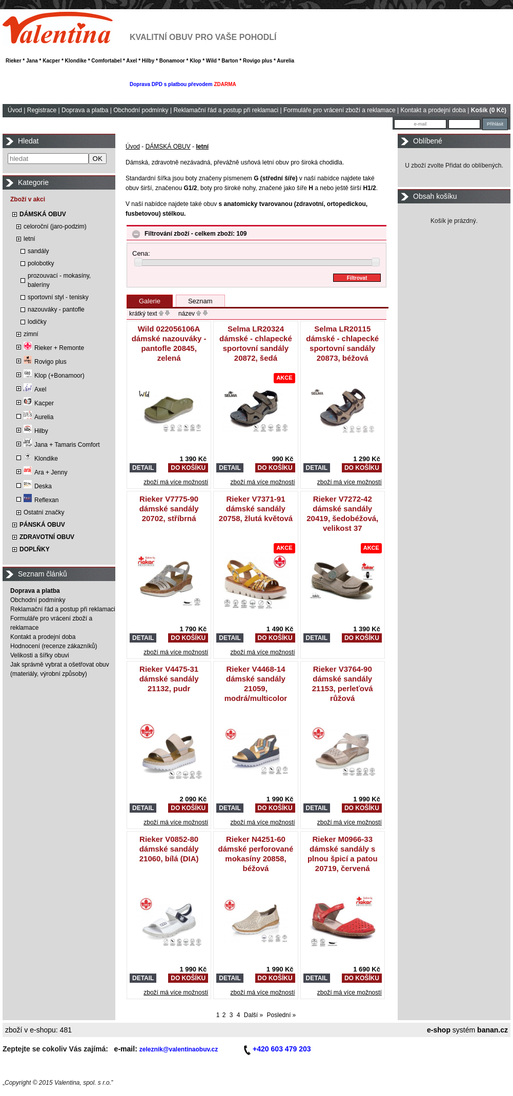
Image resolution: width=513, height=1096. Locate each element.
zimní (31, 334)
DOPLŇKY (34, 549)
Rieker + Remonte (54, 347)
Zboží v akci (27, 199)
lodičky (37, 321)
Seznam (200, 301)
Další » (253, 1015)
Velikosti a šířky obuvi (39, 655)
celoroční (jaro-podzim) (55, 226)
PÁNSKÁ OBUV (42, 524)
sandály (38, 251)
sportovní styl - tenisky (58, 297)
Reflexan (41, 500)
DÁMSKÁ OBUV (42, 214)
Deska (38, 486)
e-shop (438, 1030)
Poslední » (281, 1015)
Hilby (36, 431)
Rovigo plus (45, 361)
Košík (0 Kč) (488, 110)
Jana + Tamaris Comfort (62, 444)
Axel (35, 389)
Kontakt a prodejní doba (433, 110)
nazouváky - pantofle (56, 309)
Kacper (39, 403)
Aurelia (38, 417)
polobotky (41, 263)
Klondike (41, 458)
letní (29, 238)
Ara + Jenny (45, 472)
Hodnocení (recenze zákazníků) (53, 646)
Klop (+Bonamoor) (54, 375)
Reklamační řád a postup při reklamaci (225, 110)
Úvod (15, 110)
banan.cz (492, 1030)
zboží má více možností (175, 482)
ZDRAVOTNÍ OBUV (46, 537)
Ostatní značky (44, 512)
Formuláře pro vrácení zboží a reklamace (339, 110)
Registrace (41, 110)
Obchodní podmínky (140, 110)
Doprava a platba (84, 110)
